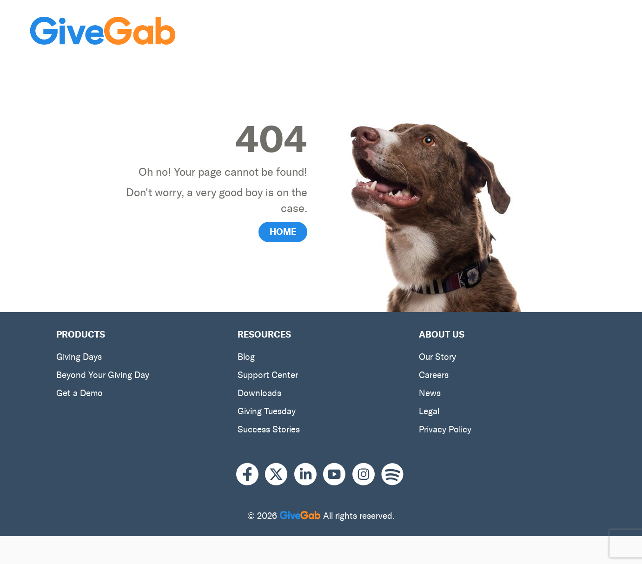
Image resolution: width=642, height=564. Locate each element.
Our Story (437, 357)
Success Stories (269, 429)
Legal (429, 411)
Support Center (268, 375)
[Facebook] (250, 474)
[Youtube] (337, 474)
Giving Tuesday (267, 411)
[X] (279, 474)
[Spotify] (392, 474)
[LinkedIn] (308, 474)
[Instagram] (366, 474)
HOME (283, 231)
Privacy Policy (445, 429)
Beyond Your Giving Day (102, 375)
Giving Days (79, 357)
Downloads (259, 393)
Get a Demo (79, 393)
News (430, 393)
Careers (434, 375)
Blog (246, 357)
